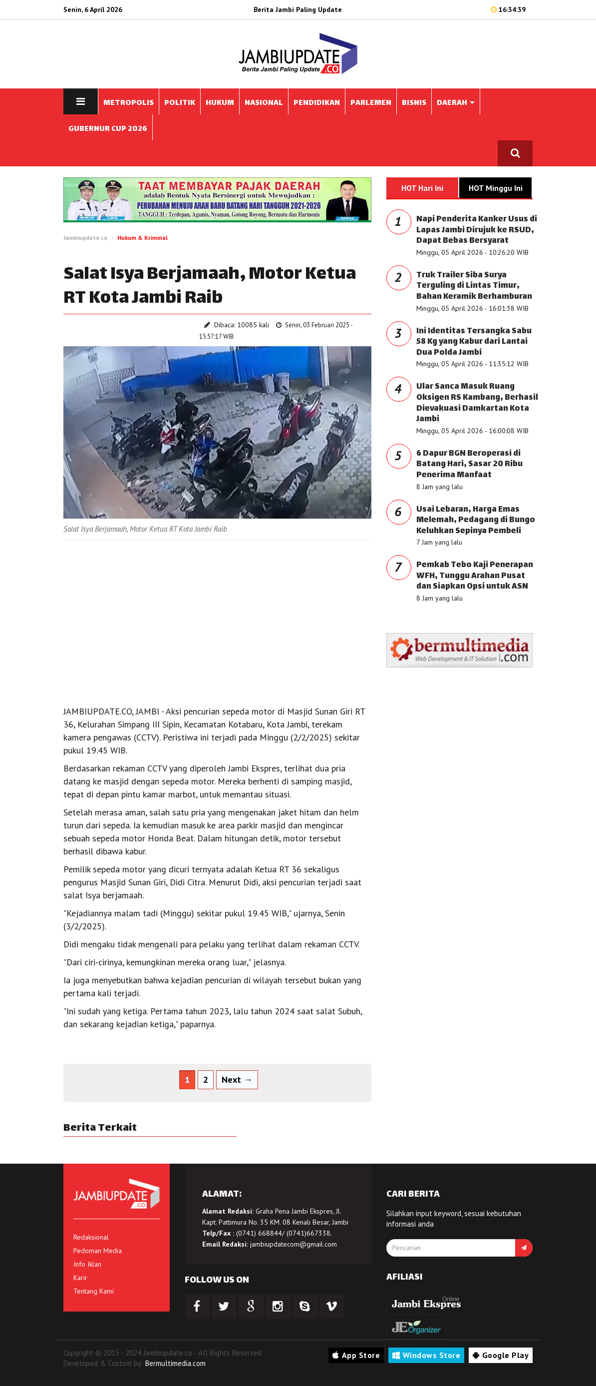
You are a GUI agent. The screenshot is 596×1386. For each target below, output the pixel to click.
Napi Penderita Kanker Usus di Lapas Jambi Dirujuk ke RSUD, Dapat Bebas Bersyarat (476, 230)
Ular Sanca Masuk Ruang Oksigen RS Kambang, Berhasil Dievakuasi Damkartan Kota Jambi (477, 403)
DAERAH (456, 103)
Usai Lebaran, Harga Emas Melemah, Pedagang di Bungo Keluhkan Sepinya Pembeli (475, 521)
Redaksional (91, 1237)
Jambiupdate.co (85, 237)
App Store (356, 1355)
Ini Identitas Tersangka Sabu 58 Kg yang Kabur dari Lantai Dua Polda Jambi (474, 342)
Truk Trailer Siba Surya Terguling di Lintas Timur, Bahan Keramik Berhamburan (474, 286)
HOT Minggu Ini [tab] (496, 188)
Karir (80, 1277)
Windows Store (426, 1355)
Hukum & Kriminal (142, 237)
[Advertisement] (217, 620)
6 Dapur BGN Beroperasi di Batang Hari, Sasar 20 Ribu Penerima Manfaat (469, 465)
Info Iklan (87, 1264)
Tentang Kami (93, 1291)
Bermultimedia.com (175, 1363)
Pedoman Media (97, 1250)
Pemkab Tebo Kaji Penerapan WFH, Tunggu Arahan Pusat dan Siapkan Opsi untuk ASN (474, 576)
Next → (237, 1079)
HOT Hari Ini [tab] (422, 188)
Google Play (501, 1355)
